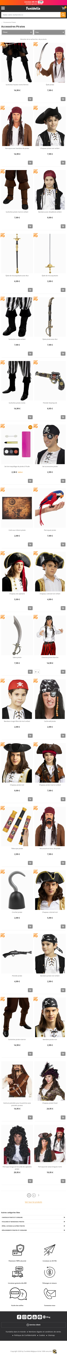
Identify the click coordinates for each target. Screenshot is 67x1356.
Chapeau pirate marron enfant (50, 785)
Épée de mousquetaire (50, 276)
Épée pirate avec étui (50, 339)
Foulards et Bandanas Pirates (13, 1222)
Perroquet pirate (50, 530)
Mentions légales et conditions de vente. (45, 1332)
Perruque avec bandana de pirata (17, 148)
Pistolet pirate (17, 976)
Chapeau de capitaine (17, 594)
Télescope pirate (17, 848)
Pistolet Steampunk (50, 403)
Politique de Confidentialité (25, 1335)
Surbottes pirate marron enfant (17, 212)
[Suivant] (39, 1195)
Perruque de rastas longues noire (50, 1167)
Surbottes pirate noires (17, 403)
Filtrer (5, 32)
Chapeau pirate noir (17, 785)
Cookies (42, 1335)
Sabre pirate (17, 657)
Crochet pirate (17, 912)
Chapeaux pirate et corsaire (12, 1217)
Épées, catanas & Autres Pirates (13, 1226)
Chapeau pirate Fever (50, 1103)
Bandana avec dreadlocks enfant (50, 212)
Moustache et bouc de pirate (50, 848)
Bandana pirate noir (50, 1039)
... (1, 22)
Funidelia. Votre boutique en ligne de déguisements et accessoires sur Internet (33, 8)
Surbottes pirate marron (17, 1039)
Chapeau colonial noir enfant (50, 594)
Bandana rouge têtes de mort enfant (17, 721)
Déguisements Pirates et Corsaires (14, 1230)
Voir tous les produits (33, 1202)
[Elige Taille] (37, 672)
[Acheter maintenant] (30, 99)
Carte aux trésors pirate (17, 530)
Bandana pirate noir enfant (50, 976)
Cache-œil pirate (50, 721)
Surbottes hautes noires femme (17, 85)
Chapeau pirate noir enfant (50, 148)
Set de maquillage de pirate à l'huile (17, 466)
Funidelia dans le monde (16, 1332)
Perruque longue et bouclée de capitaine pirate (17, 1168)
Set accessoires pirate (50, 466)
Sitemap (51, 1335)
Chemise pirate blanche (50, 657)
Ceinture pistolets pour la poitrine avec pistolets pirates (17, 1104)
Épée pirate (50, 85)
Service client (33, 1324)
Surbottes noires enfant (17, 339)
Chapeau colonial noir (50, 912)
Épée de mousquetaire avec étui (17, 276)
